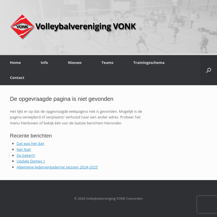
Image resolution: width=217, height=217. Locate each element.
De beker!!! (26, 155)
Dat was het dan (31, 143)
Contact (17, 77)
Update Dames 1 (31, 161)
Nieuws (74, 62)
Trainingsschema (149, 62)
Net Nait (24, 149)
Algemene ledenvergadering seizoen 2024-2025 (57, 167)
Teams (107, 62)
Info (44, 62)
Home (15, 62)
